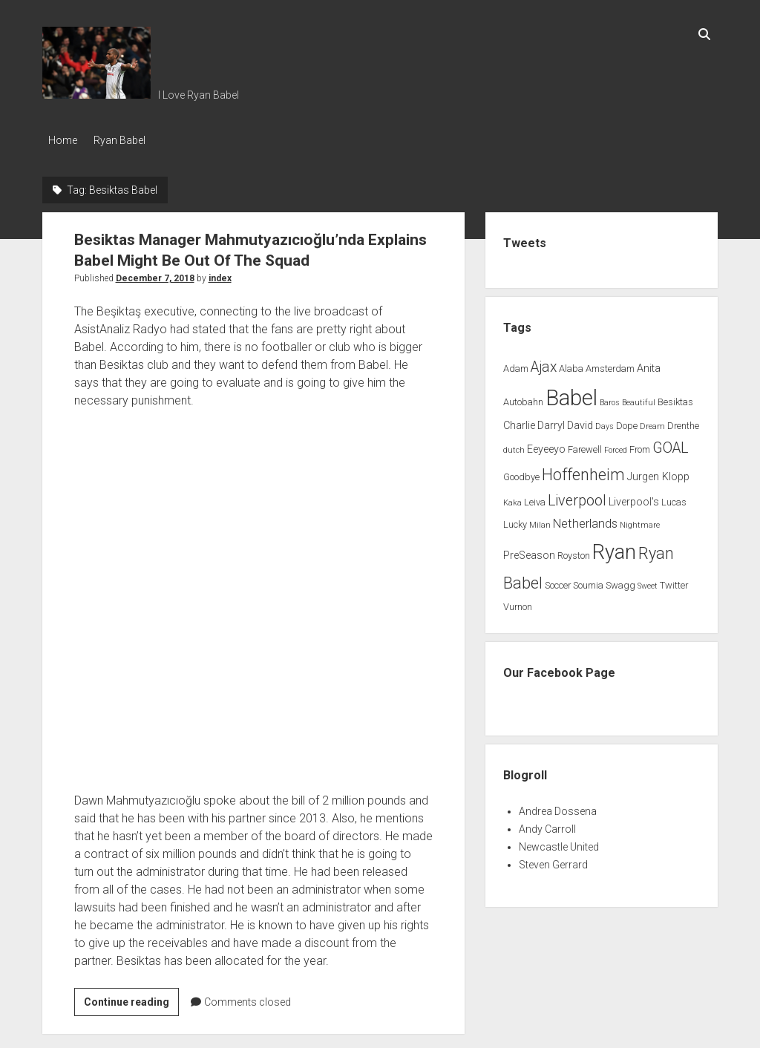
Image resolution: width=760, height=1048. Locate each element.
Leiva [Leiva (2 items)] (535, 499)
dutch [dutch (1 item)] (514, 446)
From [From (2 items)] (639, 445)
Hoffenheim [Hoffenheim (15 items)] (583, 471)
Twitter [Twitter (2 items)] (674, 581)
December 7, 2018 (155, 274)
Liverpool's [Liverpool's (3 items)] (634, 499)
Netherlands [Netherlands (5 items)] (585, 521)
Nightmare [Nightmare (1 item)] (640, 522)
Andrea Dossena (558, 807)
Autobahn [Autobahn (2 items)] (523, 398)
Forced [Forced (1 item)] (615, 446)
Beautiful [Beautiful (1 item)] (638, 399)
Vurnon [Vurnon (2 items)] (517, 603)
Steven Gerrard (553, 861)
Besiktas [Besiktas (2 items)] (675, 398)
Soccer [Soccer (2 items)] (558, 581)
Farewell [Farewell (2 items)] (585, 445)
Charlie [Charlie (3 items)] (519, 422)
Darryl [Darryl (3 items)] (551, 422)
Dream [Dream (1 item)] (652, 423)
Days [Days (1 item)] (604, 423)
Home (62, 140)
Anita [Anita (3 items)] (649, 364)
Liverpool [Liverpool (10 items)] (577, 497)
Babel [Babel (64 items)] (571, 394)
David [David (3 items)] (580, 422)
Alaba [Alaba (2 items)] (571, 364)
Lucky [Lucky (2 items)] (515, 521)
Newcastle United (559, 843)
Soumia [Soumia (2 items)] (588, 581)
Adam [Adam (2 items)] (515, 364)
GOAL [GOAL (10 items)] (670, 444)
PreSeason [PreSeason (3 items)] (529, 552)
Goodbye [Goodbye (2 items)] (521, 473)
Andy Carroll (547, 825)
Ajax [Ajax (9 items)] (544, 363)
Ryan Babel (125, 140)
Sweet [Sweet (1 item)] (648, 582)
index (220, 274)
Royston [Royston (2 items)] (573, 551)
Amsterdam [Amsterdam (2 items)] (610, 364)
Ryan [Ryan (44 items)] (614, 548)
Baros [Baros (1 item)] (610, 399)
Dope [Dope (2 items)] (627, 422)
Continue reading (131, 1000)
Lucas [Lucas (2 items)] (674, 499)
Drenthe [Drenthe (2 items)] (683, 422)
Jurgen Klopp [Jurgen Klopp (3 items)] (658, 473)
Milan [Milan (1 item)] (540, 522)
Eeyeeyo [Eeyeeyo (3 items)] (546, 445)
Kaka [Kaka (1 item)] (512, 500)
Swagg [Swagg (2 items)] (620, 581)
